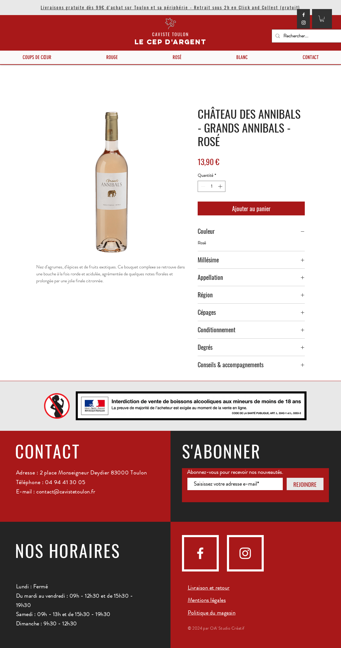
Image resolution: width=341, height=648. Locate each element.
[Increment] (221, 186)
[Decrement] (202, 186)
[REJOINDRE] (305, 484)
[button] (322, 19)
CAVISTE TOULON (170, 34)
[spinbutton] (211, 186)
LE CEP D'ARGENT (171, 42)
